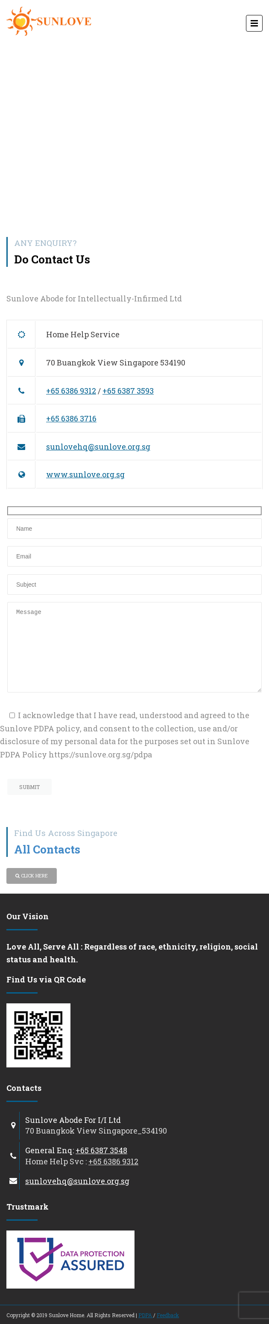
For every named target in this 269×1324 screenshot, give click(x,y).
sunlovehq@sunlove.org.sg (98, 446)
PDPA (145, 1315)
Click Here (31, 875)
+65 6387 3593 (128, 391)
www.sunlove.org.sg (85, 474)
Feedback (168, 1315)
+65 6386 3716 (71, 418)
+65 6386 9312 (71, 391)
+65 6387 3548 (101, 1150)
